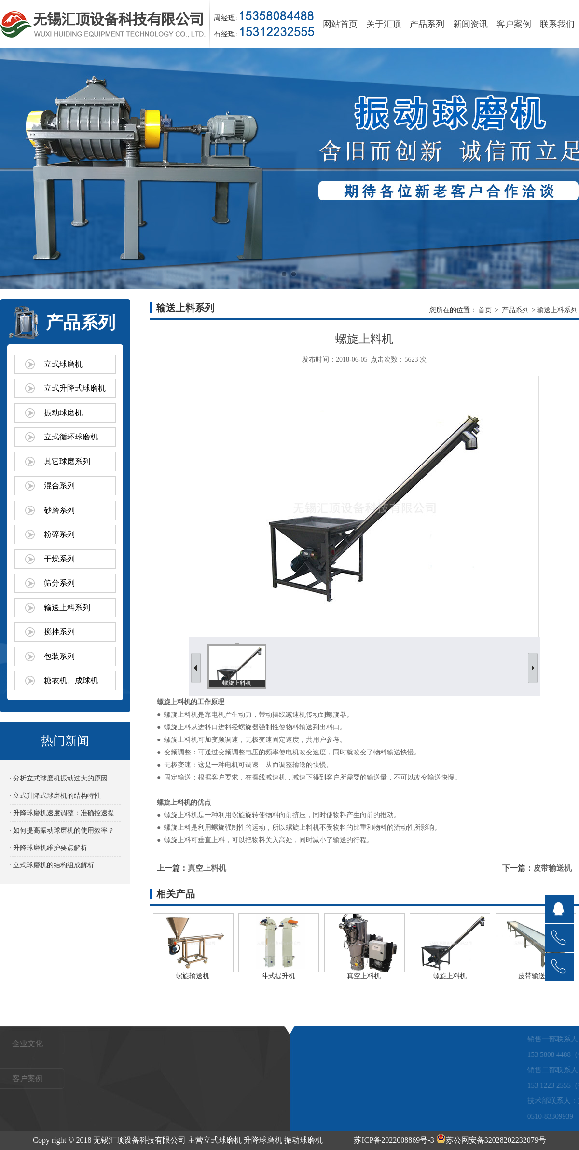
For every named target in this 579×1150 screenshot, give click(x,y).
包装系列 (59, 656)
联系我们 (557, 24)
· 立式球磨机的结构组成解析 (52, 865)
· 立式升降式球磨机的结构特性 (55, 795)
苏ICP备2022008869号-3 (394, 1140)
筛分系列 (59, 583)
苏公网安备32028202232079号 (491, 1140)
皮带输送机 (552, 868)
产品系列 (427, 24)
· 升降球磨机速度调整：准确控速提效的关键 (62, 815)
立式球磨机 (63, 364)
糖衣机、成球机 (71, 680)
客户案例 (513, 24)
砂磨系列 (59, 510)
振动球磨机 (63, 413)
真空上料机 (207, 868)
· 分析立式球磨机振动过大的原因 (59, 778)
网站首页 (340, 24)
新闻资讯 (470, 24)
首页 (485, 310)
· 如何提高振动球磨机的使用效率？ (62, 830)
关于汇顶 (383, 24)
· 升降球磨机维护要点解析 (48, 847)
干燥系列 (59, 559)
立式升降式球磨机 (75, 388)
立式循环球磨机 (71, 437)
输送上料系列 (67, 607)
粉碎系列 (59, 534)
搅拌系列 (59, 632)
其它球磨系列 (67, 461)
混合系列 (59, 485)
